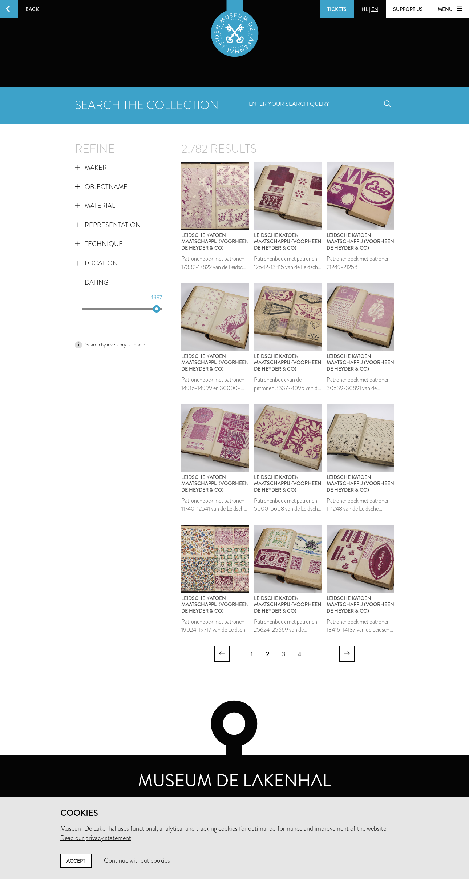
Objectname (101, 186)
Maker (91, 167)
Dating (91, 282)
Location (96, 263)
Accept (75, 860)
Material (95, 205)
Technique (99, 244)
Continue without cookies (137, 860)
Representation (108, 225)
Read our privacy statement (95, 838)
